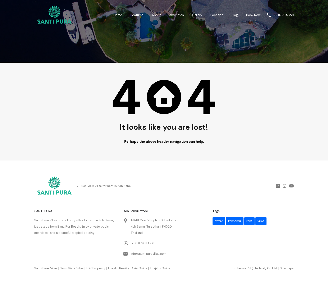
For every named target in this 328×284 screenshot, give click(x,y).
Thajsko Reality (118, 268)
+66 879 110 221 (283, 15)
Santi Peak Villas (46, 268)
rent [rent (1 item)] (249, 221)
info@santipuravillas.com (149, 254)
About (156, 15)
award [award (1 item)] (219, 221)
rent (92, 220)
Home (118, 15)
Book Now (253, 15)
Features (137, 15)
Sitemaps (287, 268)
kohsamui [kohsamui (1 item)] (234, 221)
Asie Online (139, 268)
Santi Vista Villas (72, 268)
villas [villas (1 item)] (261, 221)
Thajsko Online (160, 268)
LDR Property (95, 268)
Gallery (197, 15)
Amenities (176, 15)
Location (216, 15)
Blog (235, 15)
